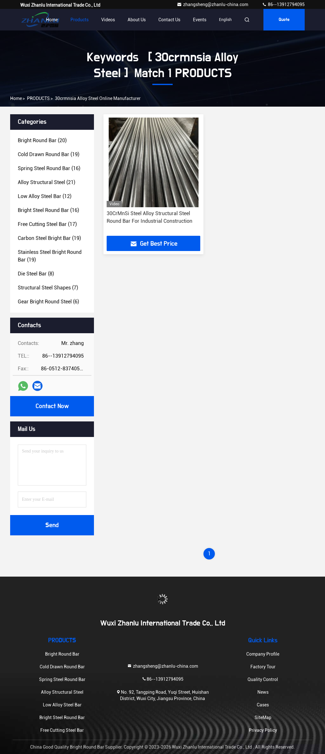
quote (284, 19)
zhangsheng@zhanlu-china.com (213, 4)
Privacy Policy (263, 730)
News (263, 692)
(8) (36, 274)
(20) (42, 140)
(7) (48, 288)
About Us (137, 19)
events (199, 19)
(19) (48, 154)
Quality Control (263, 679)
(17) (47, 224)
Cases (263, 704)
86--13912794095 (283, 4)
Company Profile (262, 654)
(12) (44, 196)
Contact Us (169, 19)
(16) (49, 168)
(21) (46, 182)
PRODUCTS (38, 98)
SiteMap (263, 717)
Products (79, 19)
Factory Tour (262, 666)
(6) (48, 302)
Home (52, 19)
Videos (108, 19)
